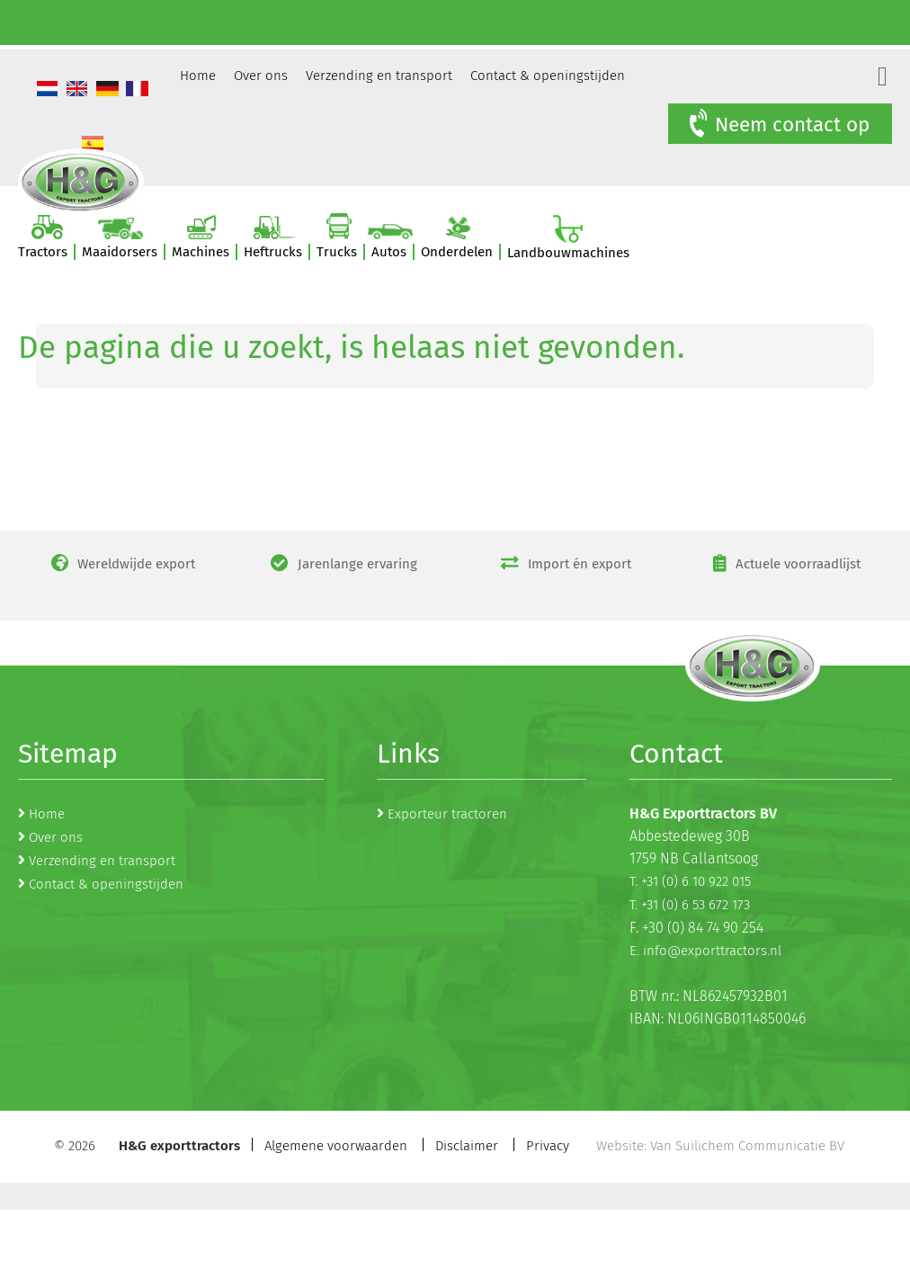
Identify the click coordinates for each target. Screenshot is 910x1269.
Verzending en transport (379, 75)
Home (198, 75)
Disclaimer (466, 1146)
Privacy (547, 1146)
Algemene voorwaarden (335, 1146)
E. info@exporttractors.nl (705, 951)
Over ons (261, 75)
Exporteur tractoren (447, 814)
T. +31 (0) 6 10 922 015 (690, 881)
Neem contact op (778, 124)
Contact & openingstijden (547, 75)
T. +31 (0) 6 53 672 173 (689, 905)
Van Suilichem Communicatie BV (747, 1146)
